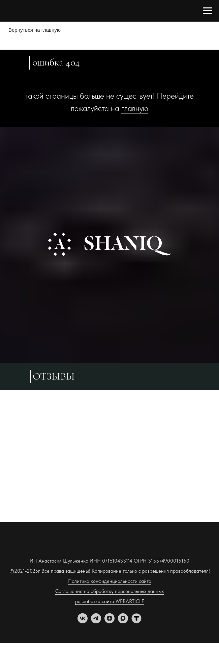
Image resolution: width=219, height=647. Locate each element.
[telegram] (96, 621)
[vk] (82, 621)
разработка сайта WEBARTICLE (109, 601)
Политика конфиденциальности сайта (109, 581)
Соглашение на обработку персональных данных (109, 591)
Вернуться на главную (34, 30)
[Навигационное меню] (207, 10)
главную (134, 108)
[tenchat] (136, 621)
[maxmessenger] (123, 621)
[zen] (109, 621)
